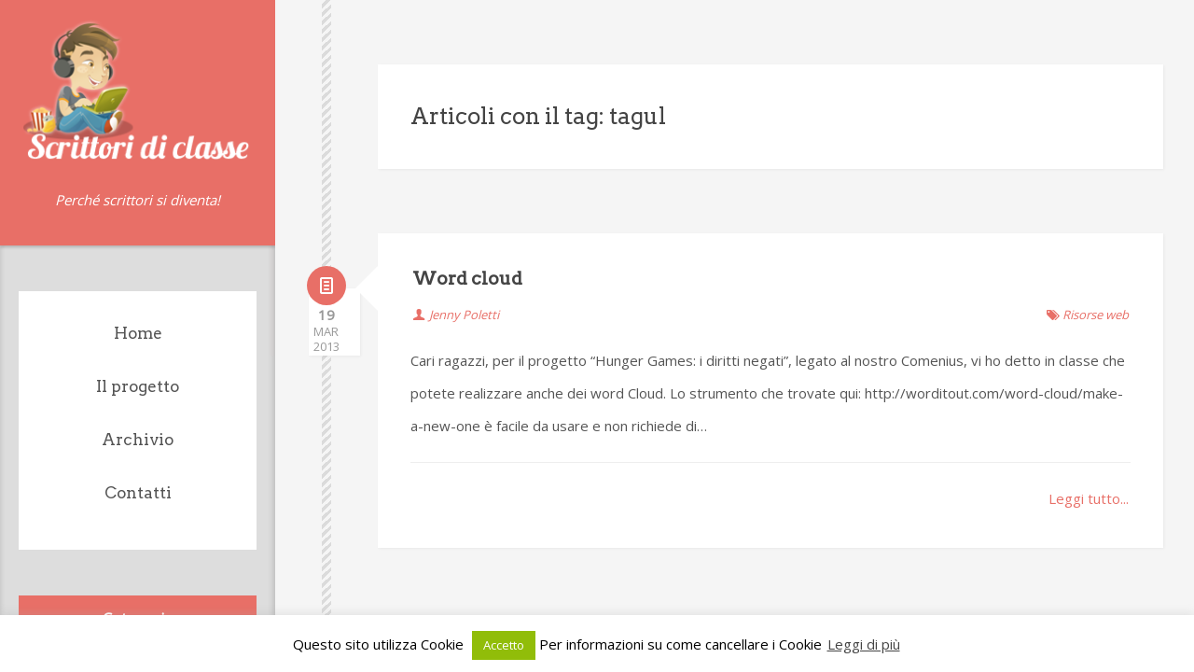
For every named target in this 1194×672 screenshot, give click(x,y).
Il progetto (137, 386)
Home (138, 333)
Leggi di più (863, 644)
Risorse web (1095, 277)
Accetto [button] (503, 645)
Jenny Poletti (464, 277)
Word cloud (467, 241)
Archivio (138, 439)
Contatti (138, 492)
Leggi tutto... (1088, 461)
